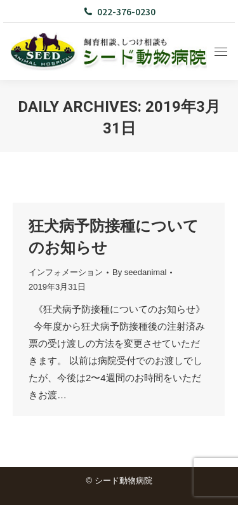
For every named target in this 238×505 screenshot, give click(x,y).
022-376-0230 (119, 11)
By (139, 272)
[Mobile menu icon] (220, 51)
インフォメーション (66, 272)
